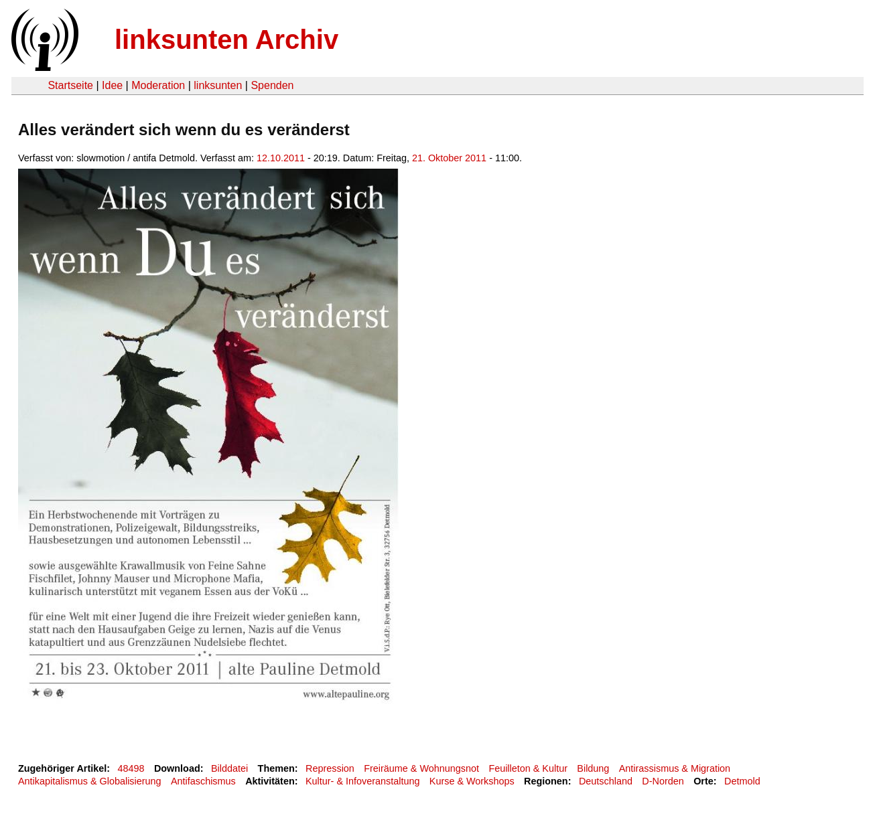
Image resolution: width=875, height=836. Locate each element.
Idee (112, 85)
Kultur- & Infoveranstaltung (362, 781)
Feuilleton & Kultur (527, 768)
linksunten (218, 85)
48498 (131, 768)
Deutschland (605, 781)
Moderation (158, 85)
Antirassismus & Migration (674, 768)
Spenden (272, 85)
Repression (330, 768)
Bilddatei (229, 768)
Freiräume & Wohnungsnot (421, 768)
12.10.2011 (281, 158)
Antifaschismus (203, 781)
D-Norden (662, 781)
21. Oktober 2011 (449, 158)
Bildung (593, 768)
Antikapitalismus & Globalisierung (89, 781)
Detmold (742, 781)
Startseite (70, 85)
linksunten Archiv (226, 39)
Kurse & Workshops (472, 781)
